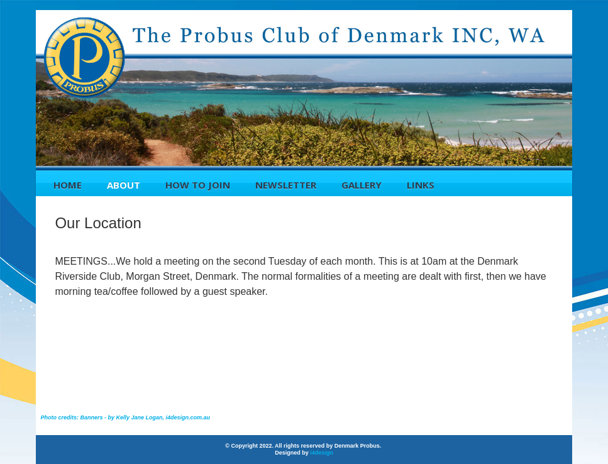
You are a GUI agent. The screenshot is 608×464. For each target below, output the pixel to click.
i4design (321, 453)
